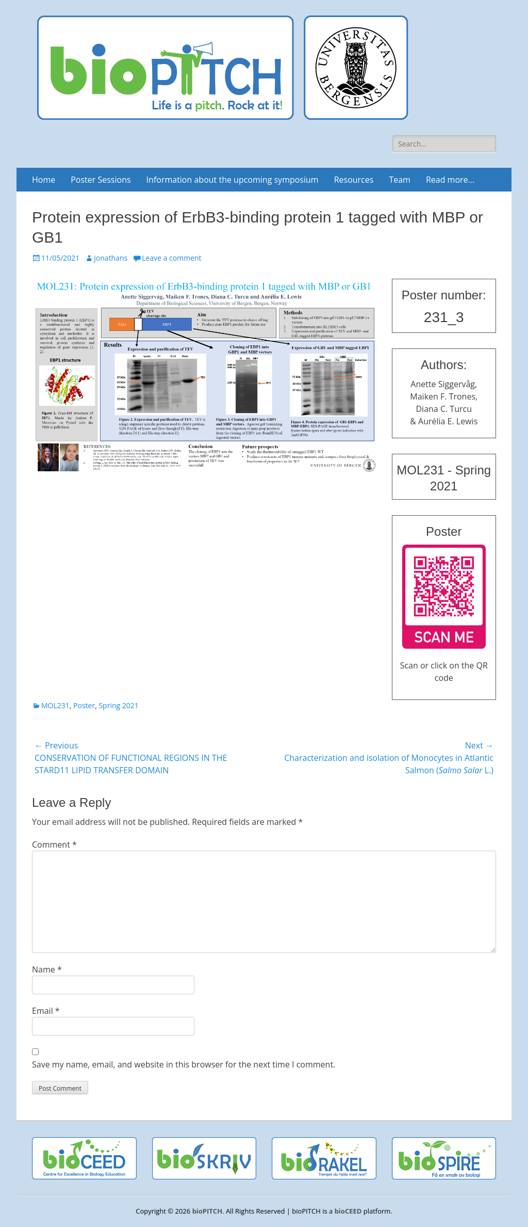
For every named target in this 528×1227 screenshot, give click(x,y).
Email (46, 1010)
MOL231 (55, 705)
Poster (84, 705)
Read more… (450, 179)
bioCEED (348, 1211)
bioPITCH (207, 1211)
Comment (54, 844)
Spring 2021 (118, 705)
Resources (354, 179)
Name (47, 969)
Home (43, 179)
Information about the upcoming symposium (232, 179)
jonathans (110, 258)
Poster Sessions (100, 179)
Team (399, 179)
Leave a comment (171, 258)
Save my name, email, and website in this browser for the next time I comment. (183, 1064)
